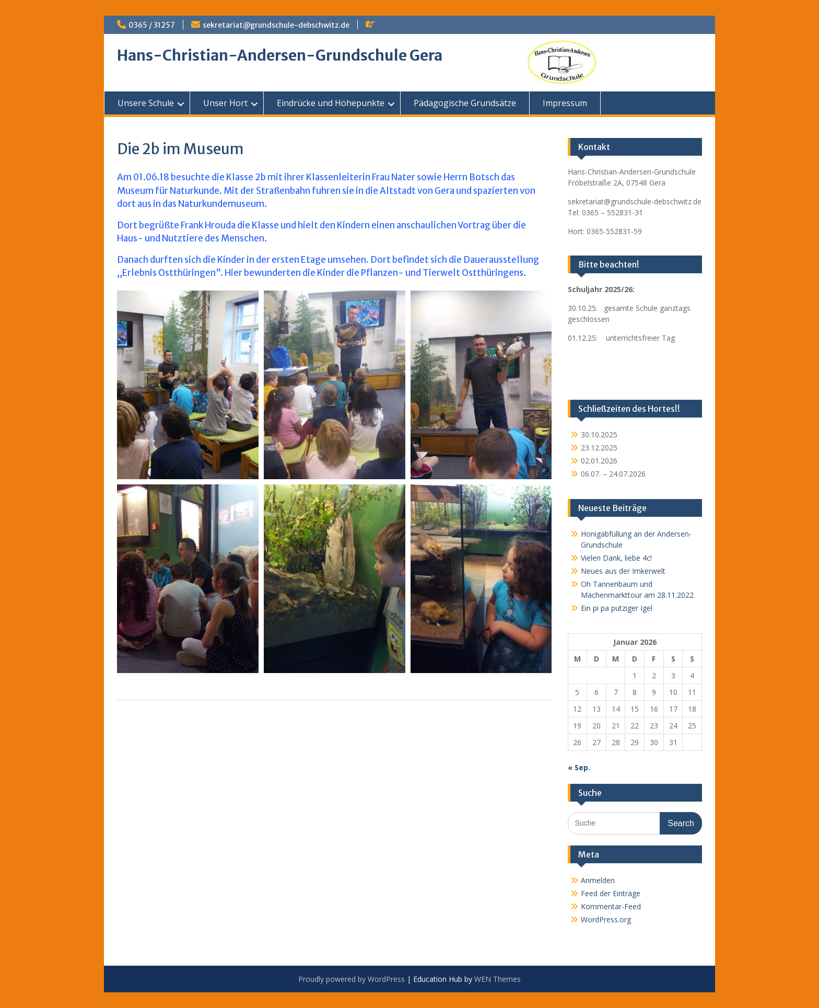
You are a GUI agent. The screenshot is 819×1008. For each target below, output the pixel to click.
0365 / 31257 (151, 25)
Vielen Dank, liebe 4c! (616, 558)
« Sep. (579, 767)
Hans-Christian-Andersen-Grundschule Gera (279, 55)
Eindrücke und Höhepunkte (330, 103)
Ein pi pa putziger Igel (616, 608)
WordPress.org (606, 919)
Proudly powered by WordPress (351, 979)
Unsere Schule (146, 103)
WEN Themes (497, 979)
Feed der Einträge (610, 893)
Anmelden (598, 880)
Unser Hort (225, 103)
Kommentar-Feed (611, 906)
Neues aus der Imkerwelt (623, 571)
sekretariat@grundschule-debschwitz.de (276, 25)
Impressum (565, 103)
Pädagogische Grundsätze (465, 103)
